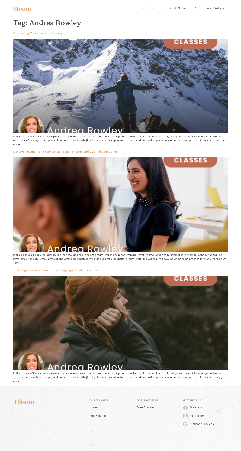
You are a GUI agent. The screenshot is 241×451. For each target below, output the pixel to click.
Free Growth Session (175, 8)
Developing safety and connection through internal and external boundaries (65, 151)
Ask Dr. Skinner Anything (209, 8)
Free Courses (147, 8)
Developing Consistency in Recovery (38, 33)
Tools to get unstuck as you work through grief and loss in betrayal (58, 270)
